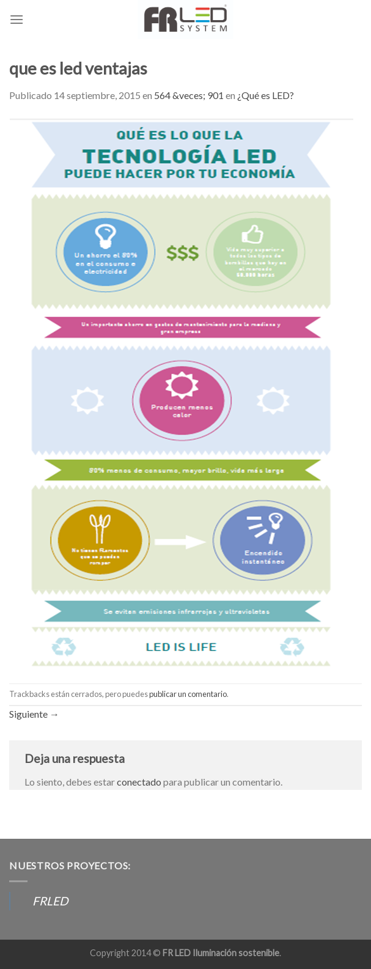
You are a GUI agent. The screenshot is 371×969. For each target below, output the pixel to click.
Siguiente (34, 714)
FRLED (50, 901)
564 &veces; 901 (189, 95)
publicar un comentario (188, 694)
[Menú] (16, 19)
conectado (139, 781)
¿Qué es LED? (265, 95)
